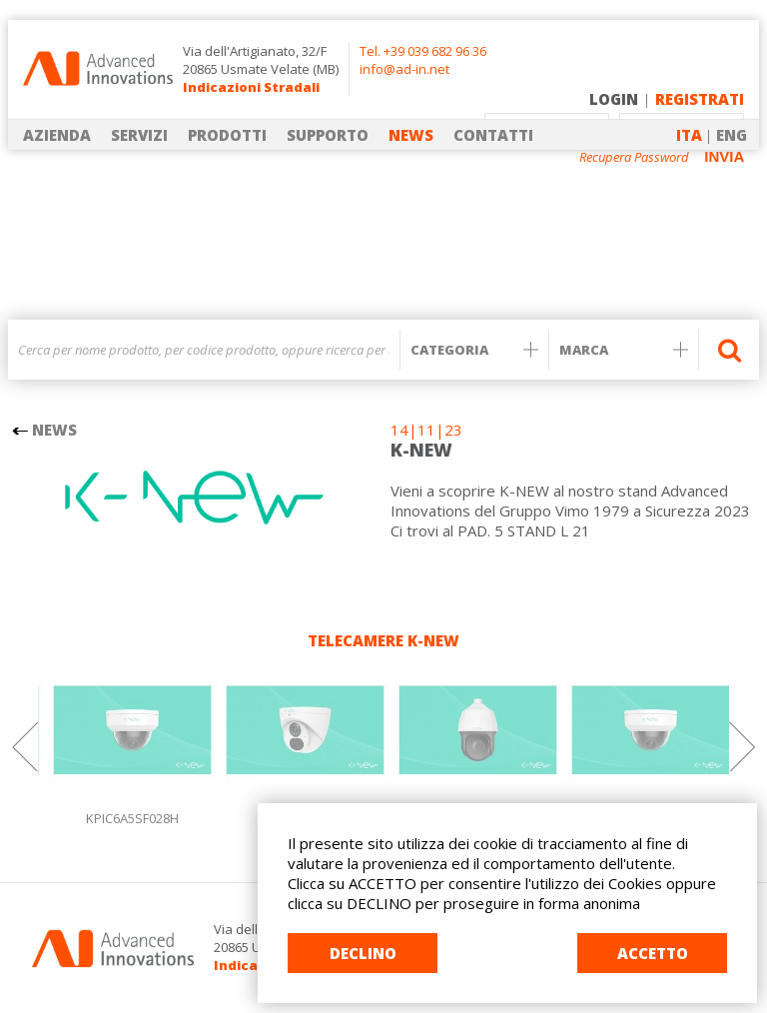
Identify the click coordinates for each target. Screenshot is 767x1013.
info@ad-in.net (404, 69)
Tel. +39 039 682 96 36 (423, 51)
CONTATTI (493, 135)
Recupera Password (634, 157)
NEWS (410, 135)
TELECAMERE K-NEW (383, 640)
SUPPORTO (328, 135)
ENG (731, 135)
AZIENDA (57, 135)
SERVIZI (139, 135)
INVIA (724, 156)
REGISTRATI (699, 99)
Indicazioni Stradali (251, 87)
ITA (689, 135)
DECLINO (363, 953)
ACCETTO (652, 953)
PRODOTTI (227, 135)
